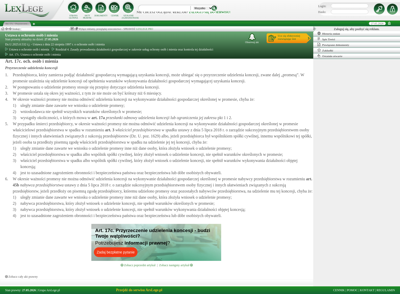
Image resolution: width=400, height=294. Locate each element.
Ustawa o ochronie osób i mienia (31, 35)
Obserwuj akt (252, 38)
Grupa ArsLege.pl (49, 290)
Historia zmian (328, 33)
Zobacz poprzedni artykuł (138, 265)
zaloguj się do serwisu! (209, 12)
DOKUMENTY (101, 16)
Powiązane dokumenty (333, 44)
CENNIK (115, 16)
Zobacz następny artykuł (176, 265)
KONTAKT (367, 290)
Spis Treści (326, 39)
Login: (322, 6)
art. (98, 118)
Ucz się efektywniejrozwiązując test (289, 37)
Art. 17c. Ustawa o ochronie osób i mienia (33, 54)
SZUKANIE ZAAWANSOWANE (128, 17)
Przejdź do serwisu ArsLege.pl (139, 290)
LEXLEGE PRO (144, 29)
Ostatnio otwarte (329, 56)
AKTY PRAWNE (87, 17)
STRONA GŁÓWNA (73, 17)
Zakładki (325, 50)
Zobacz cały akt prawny (21, 276)
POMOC (352, 290)
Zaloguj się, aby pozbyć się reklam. (357, 29)
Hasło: (322, 12)
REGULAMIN (386, 290)
